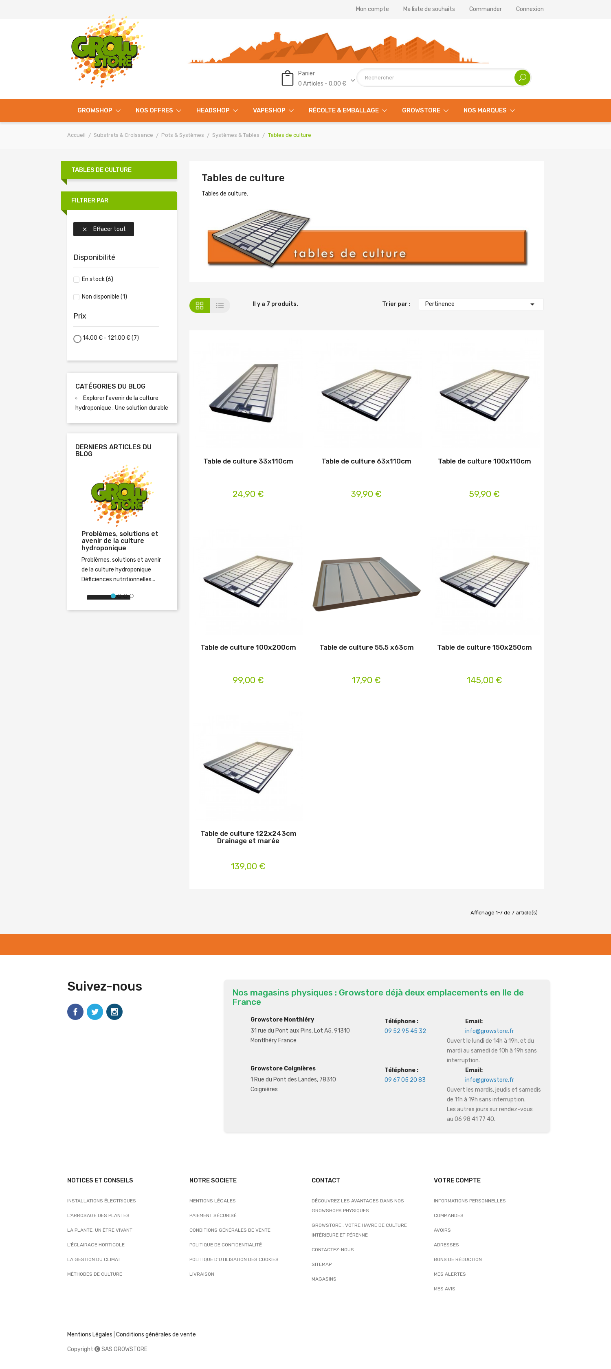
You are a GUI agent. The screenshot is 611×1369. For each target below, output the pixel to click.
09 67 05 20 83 (405, 1080)
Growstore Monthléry (282, 1019)
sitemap (322, 1264)
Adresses (446, 1245)
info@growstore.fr (489, 1031)
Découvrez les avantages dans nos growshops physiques (358, 1205)
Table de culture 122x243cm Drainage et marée (248, 837)
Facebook (75, 1012)
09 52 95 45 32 (405, 1031)
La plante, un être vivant (99, 1230)
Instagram (114, 1012)
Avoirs (442, 1230)
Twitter (95, 1012)
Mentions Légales (89, 1334)
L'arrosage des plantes (98, 1215)
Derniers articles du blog (113, 450)
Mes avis (444, 1289)
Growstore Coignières (283, 1068)
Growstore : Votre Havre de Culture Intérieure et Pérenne (359, 1230)
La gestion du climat (94, 1259)
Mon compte (372, 9)
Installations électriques (101, 1201)
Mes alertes (450, 1274)
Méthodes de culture (94, 1274)
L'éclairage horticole (96, 1245)
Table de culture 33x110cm (248, 461)
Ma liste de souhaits (429, 9)
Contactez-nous (333, 1250)
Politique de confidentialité (225, 1245)
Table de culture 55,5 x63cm (366, 647)
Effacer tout (103, 229)
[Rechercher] (444, 77)
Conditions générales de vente (229, 1230)
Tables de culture (101, 170)
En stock (97, 279)
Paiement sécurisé (213, 1215)
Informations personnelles (470, 1201)
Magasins (324, 1279)
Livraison (201, 1274)
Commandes (449, 1215)
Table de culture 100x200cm (248, 647)
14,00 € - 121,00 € (111, 337)
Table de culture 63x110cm (366, 461)
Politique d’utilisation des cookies (234, 1259)
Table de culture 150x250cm (484, 647)
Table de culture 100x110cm (484, 461)
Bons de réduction (458, 1259)
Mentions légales (212, 1201)
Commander (485, 9)
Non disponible (104, 296)
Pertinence (481, 304)
